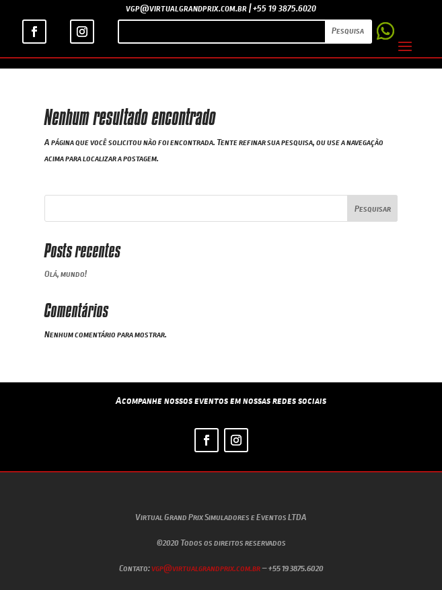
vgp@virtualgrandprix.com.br (205, 568)
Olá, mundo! (65, 273)
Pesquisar (373, 208)
